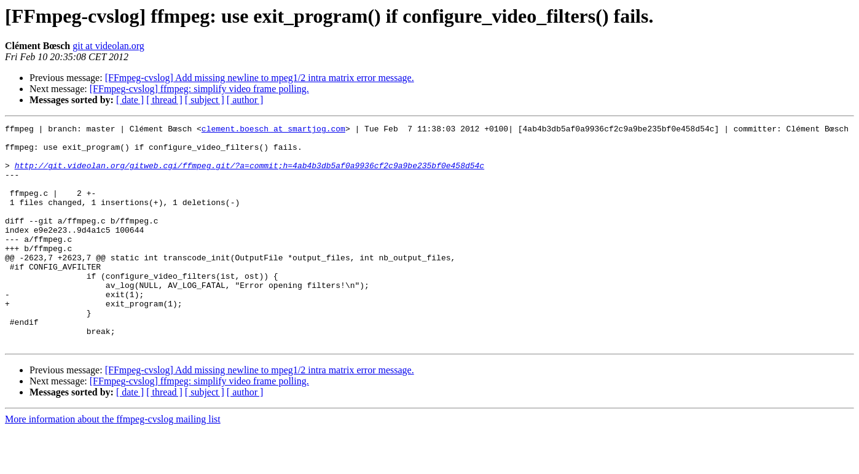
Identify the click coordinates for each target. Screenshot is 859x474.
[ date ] (130, 100)
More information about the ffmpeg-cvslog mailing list (113, 463)
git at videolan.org (108, 46)
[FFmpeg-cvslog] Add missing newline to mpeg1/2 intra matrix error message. (259, 77)
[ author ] (245, 100)
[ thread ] (164, 100)
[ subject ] (204, 100)
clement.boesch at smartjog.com (273, 130)
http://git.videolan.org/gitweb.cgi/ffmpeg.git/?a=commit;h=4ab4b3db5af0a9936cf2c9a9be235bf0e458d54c (249, 174)
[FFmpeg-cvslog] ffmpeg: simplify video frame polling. (199, 89)
